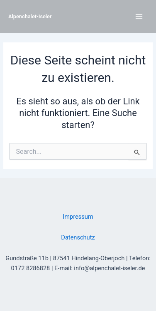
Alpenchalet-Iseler (30, 16)
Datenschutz (78, 237)
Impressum (78, 216)
